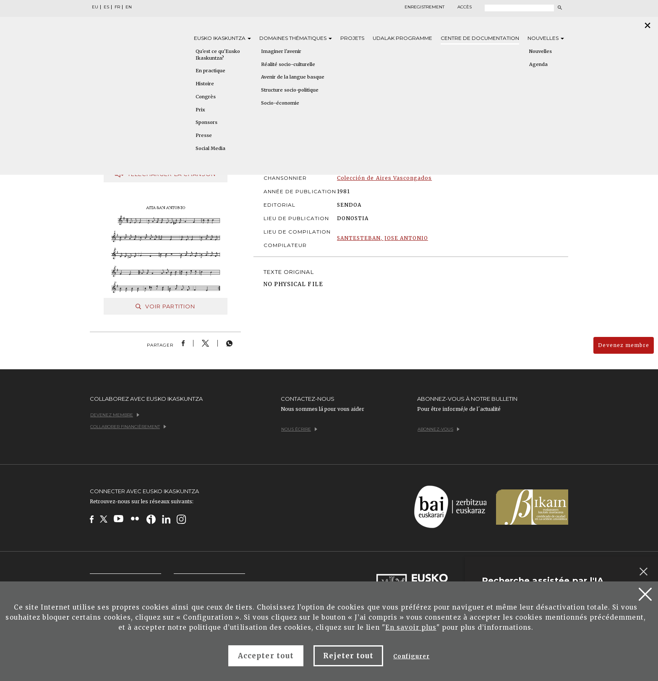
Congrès (206, 97)
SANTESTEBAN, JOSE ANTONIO (382, 238)
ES (106, 7)
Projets (352, 38)
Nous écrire (299, 429)
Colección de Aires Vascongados (384, 178)
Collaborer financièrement (128, 426)
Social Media (210, 148)
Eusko (222, 38)
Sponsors (206, 122)
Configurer (411, 656)
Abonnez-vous (439, 429)
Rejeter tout (348, 655)
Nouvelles (545, 38)
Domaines (295, 38)
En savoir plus (410, 627)
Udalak (402, 38)
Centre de (480, 38)
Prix (200, 110)
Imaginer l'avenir (281, 51)
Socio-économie (280, 103)
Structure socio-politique (290, 90)
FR (117, 7)
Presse (204, 135)
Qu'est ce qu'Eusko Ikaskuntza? (218, 54)
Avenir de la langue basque (292, 77)
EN (128, 7)
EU (95, 7)
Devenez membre (623, 345)
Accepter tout (266, 655)
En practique (210, 71)
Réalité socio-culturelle (288, 64)
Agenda (538, 64)
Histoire (205, 84)
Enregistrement (424, 7)
